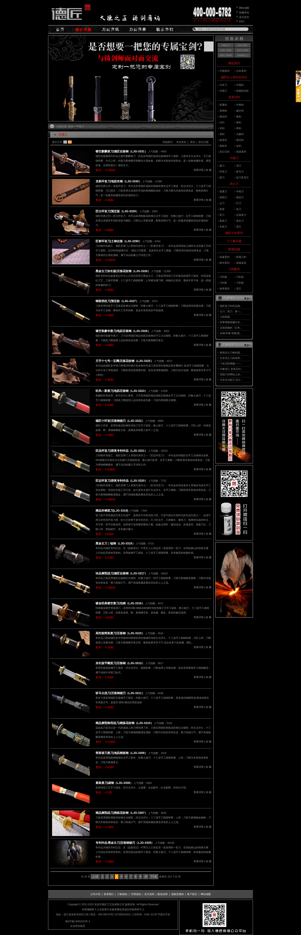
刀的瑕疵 (225, 316)
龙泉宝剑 (234, 97)
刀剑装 (240, 282)
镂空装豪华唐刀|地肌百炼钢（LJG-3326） (123, 331)
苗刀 (221, 177)
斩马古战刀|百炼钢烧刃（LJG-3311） (120, 693)
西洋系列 (224, 262)
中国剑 (240, 85)
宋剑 (221, 128)
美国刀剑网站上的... (231, 374)
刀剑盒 (240, 276)
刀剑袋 (223, 276)
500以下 (226, 45)
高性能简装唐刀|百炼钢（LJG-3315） (120, 633)
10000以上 (242, 55)
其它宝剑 (224, 151)
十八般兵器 (234, 241)
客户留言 (192, 894)
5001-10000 (226, 55)
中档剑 (240, 104)
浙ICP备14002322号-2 (77, 921)
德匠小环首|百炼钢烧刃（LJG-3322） (120, 420)
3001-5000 (242, 50)
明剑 (238, 128)
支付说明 (149, 894)
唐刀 (221, 165)
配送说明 (163, 894)
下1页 (153, 876)
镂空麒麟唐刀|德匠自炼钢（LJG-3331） (122, 151)
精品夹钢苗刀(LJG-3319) (112, 510)
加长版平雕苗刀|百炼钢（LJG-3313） (120, 663)
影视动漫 (234, 249)
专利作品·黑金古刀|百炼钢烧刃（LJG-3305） (125, 842)
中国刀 (223, 90)
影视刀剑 (241, 257)
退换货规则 (177, 894)
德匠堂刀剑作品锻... (231, 306)
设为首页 (244, 17)
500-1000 (242, 45)
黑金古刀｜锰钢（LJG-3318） (115, 543)
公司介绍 (95, 894)
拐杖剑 (223, 145)
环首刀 (223, 171)
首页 (70, 126)
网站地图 (244, 7)
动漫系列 (224, 257)
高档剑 (223, 110)
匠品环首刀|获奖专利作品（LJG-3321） (122, 450)
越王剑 (240, 110)
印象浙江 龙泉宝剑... (231, 369)
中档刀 (240, 191)
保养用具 (224, 288)
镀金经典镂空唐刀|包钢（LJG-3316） (120, 603)
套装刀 (223, 220)
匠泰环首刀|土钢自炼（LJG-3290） (119, 241)
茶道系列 (241, 151)
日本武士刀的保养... (231, 358)
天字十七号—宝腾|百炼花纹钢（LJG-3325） (124, 361)
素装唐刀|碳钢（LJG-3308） (114, 783)
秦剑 (238, 116)
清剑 (221, 134)
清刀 (238, 165)
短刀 (238, 209)
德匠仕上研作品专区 (234, 77)
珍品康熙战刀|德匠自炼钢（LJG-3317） (122, 573)
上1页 (95, 876)
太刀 (221, 203)
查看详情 (199, 169)
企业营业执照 (77, 926)
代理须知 (136, 894)
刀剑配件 (234, 269)
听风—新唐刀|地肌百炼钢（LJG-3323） (122, 390)
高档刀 (223, 197)
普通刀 (223, 191)
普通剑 (223, 104)
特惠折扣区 (242, 90)
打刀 (238, 203)
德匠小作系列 (234, 233)
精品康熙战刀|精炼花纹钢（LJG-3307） (122, 812)
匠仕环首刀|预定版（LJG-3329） (117, 211)
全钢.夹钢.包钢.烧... (231, 333)
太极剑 (240, 134)
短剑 (238, 145)
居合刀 (240, 220)
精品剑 (223, 116)
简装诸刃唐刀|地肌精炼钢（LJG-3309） (122, 753)
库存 (192, 142)
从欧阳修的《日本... (231, 327)
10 (145, 876)
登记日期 (203, 142)
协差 (221, 209)
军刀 (221, 214)
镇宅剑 (240, 140)
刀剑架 (223, 282)
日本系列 (241, 70)
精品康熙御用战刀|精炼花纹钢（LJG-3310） (124, 723)
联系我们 (109, 894)
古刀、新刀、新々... (231, 311)
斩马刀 (240, 171)
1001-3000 (225, 50)
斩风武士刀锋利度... (231, 352)
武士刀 (234, 183)
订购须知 (122, 894)
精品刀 (240, 197)
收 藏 (208, 169)
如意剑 (223, 140)
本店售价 (181, 142)
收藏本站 (244, 12)
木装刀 (223, 226)
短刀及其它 (242, 177)
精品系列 (234, 63)
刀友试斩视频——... (231, 363)
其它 (238, 226)
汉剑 (221, 122)
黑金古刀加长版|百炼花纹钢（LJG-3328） (123, 271)
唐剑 (238, 122)
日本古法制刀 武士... (231, 379)
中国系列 (224, 70)
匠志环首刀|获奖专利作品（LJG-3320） (122, 480)
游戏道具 (241, 262)
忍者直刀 (241, 214)
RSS (241, 21)
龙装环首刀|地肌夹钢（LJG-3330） (119, 181)
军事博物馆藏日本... (231, 322)
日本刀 (223, 85)
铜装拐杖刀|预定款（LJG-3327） (117, 301)
